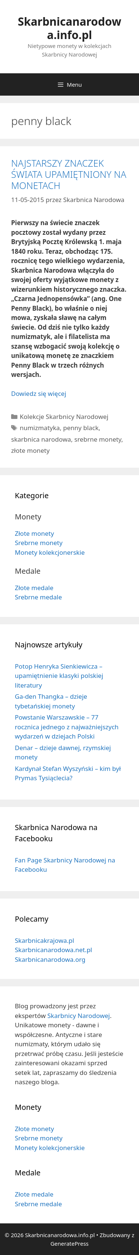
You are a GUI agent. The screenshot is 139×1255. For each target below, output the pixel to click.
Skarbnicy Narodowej (78, 1015)
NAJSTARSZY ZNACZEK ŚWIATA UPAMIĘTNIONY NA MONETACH (68, 174)
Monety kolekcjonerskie (50, 552)
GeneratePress (69, 1243)
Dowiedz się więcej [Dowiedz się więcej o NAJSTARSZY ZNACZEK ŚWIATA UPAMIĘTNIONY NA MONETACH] (38, 393)
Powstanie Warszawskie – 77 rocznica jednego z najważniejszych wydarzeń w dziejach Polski (67, 726)
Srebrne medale (38, 597)
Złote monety (34, 533)
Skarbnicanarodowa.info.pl (69, 28)
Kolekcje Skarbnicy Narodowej (64, 416)
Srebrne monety (39, 542)
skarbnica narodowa (41, 439)
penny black (81, 427)
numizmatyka (40, 427)
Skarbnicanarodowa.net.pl (53, 949)
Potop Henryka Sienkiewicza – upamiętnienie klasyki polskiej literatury (59, 675)
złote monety (30, 450)
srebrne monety (98, 439)
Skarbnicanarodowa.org (50, 959)
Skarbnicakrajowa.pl (44, 940)
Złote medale (34, 587)
